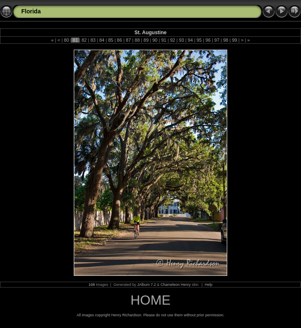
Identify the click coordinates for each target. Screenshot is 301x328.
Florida (31, 11)
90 (154, 40)
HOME (150, 300)
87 (128, 40)
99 (234, 40)
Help (209, 285)
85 (110, 40)
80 (66, 40)
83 (93, 40)
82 (84, 40)
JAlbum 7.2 (146, 285)
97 (217, 40)
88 (137, 40)
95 (199, 40)
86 (119, 40)
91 (164, 40)
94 (190, 40)
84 (101, 40)
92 (172, 40)
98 (225, 40)
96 (208, 40)
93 (181, 40)
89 (146, 40)
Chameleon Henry (176, 285)
